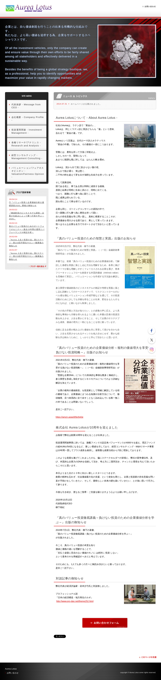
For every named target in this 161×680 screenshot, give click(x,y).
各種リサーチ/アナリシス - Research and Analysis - (26, 144)
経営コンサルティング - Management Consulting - (26, 156)
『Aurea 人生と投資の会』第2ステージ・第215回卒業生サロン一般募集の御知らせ (26, 256)
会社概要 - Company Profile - (27, 118)
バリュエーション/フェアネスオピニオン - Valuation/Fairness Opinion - (27, 172)
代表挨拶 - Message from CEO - (26, 106)
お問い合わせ (149, 6)
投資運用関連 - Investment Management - (26, 131)
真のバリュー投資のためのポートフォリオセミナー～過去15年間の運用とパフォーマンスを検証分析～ (26, 229)
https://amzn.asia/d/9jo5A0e (69, 417)
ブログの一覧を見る (37, 266)
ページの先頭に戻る (148, 657)
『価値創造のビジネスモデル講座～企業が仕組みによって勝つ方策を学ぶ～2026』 (26, 216)
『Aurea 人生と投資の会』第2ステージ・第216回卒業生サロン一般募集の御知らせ (26, 243)
